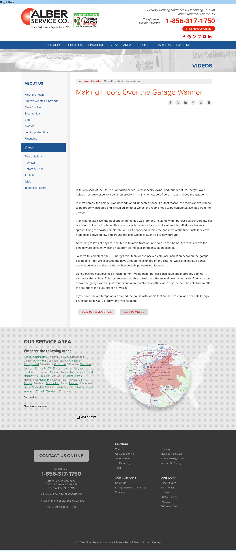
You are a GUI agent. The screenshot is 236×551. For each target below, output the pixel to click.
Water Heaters (123, 460)
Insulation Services (172, 455)
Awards (29, 127)
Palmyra (28, 384)
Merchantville (31, 377)
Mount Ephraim (74, 377)
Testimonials (32, 114)
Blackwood (65, 358)
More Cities (88, 419)
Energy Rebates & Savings (41, 102)
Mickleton (45, 377)
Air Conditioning (124, 455)
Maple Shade (87, 373)
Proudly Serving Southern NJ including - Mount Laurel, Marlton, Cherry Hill (181, 12)
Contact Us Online (61, 457)
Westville (40, 392)
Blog (28, 121)
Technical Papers (35, 189)
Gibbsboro (60, 365)
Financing (31, 140)
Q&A (28, 183)
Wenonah (29, 392)
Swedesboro (63, 388)
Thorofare (76, 388)
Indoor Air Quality (171, 464)
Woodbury (51, 392)
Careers (119, 450)
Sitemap (156, 544)
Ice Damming (123, 464)
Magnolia (55, 373)
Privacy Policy (123, 544)
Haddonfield (31, 373)
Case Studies (33, 108)
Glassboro (85, 365)
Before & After (34, 170)
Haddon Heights (73, 369)
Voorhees (88, 388)
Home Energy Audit (172, 460)
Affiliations (31, 176)
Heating (165, 450)
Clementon (75, 362)
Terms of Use (141, 544)
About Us (34, 85)
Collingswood (31, 365)
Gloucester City (43, 369)
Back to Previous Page (96, 313)
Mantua (74, 373)
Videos (29, 149)
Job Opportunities (36, 133)
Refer (118, 469)
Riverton (73, 384)
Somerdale (38, 388)
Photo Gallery (33, 157)
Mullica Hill (45, 381)
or (198, 28)
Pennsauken (52, 384)
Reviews (30, 164)
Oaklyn (82, 381)
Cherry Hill (40, 362)
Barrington (41, 358)
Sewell (27, 388)
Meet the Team (34, 96)
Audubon (29, 358)
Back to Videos (133, 313)
